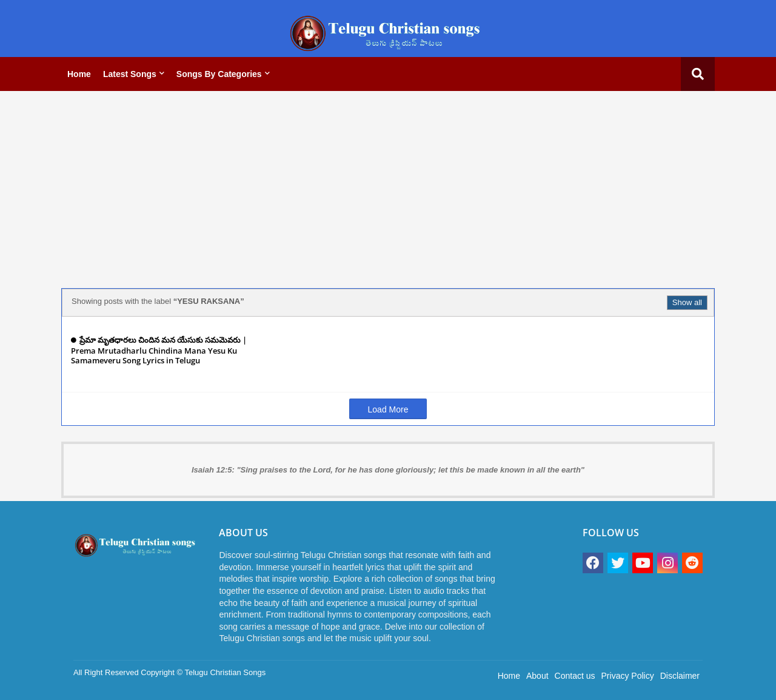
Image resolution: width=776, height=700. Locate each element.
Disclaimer (680, 676)
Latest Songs (129, 74)
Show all (687, 302)
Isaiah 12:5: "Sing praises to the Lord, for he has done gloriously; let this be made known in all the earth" (388, 469)
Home (79, 74)
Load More (388, 409)
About (537, 676)
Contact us (575, 676)
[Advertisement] (388, 185)
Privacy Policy (627, 676)
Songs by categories (219, 74)
